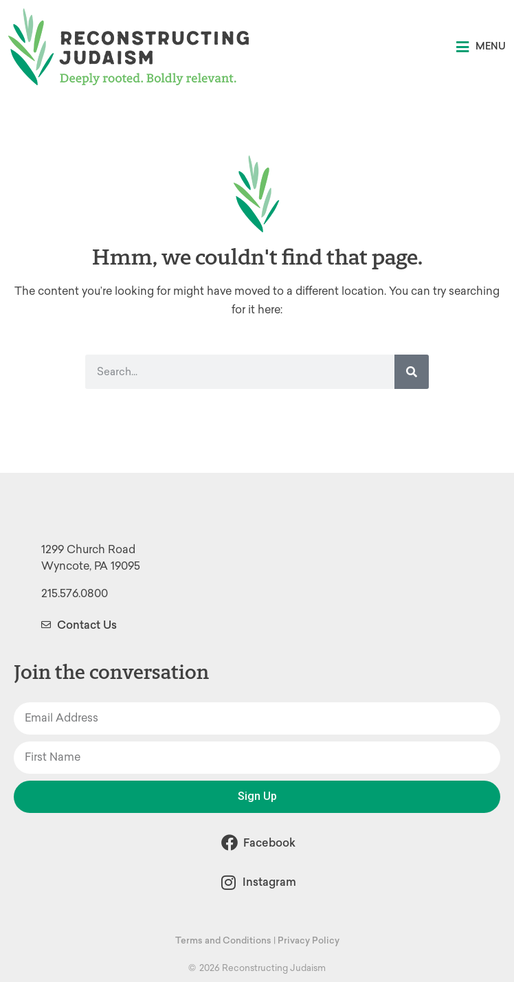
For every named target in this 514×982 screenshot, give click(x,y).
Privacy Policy (308, 940)
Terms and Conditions (223, 940)
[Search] (411, 372)
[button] (481, 47)
